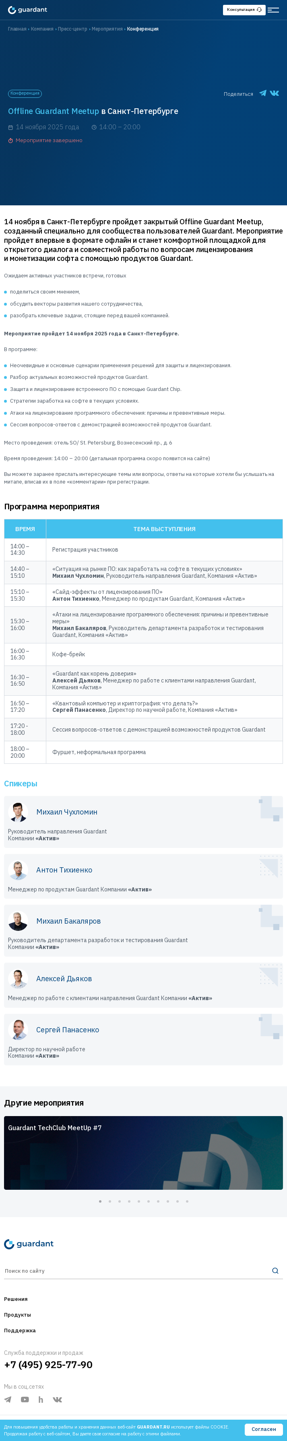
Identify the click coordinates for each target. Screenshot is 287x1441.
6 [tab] (148, 1201)
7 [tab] (158, 1201)
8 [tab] (167, 1201)
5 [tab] (138, 1201)
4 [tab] (129, 1201)
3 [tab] (119, 1201)
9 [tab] (177, 1201)
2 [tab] (110, 1201)
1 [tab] (100, 1201)
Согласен (264, 1429)
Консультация (244, 9)
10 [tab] (187, 1201)
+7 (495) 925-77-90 (48, 1364)
